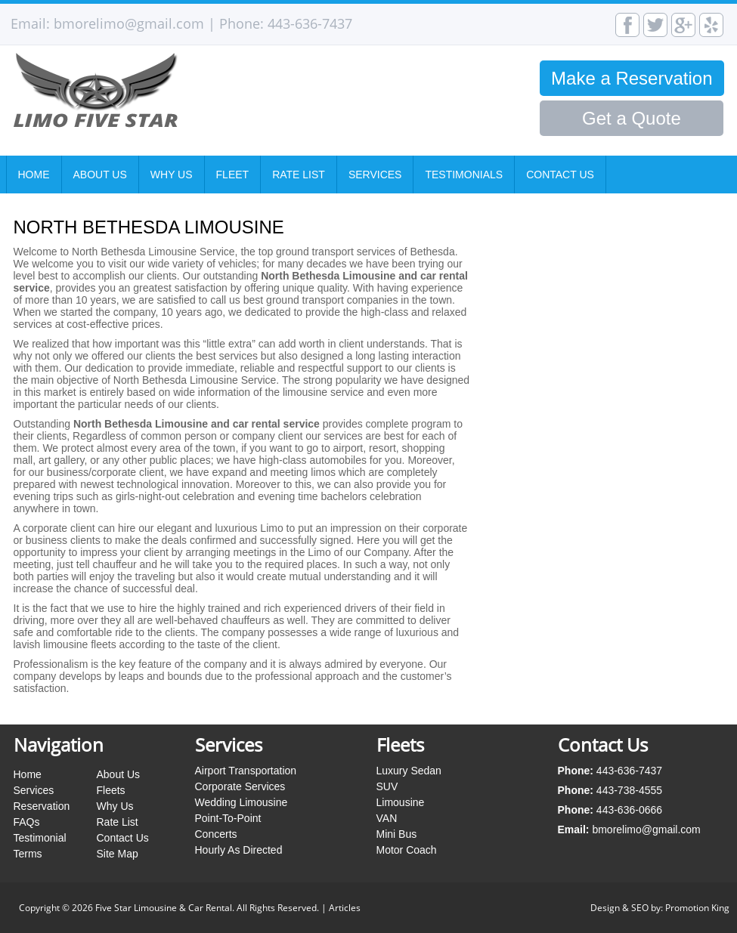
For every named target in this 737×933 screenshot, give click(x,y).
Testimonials (464, 174)
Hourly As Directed (239, 850)
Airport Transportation (246, 771)
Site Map (117, 854)
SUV (387, 786)
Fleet (232, 174)
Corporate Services (240, 786)
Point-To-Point (228, 818)
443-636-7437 (310, 23)
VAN (387, 818)
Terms (28, 854)
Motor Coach (406, 850)
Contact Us (560, 174)
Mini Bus (396, 834)
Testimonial (40, 838)
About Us (100, 174)
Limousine (400, 802)
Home (34, 174)
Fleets (111, 790)
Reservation (42, 806)
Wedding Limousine (241, 802)
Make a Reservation (631, 78)
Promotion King (697, 907)
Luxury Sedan (408, 771)
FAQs (27, 822)
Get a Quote (631, 118)
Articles (345, 907)
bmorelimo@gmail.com (129, 23)
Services (375, 174)
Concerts (216, 834)
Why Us (171, 174)
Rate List (298, 174)
